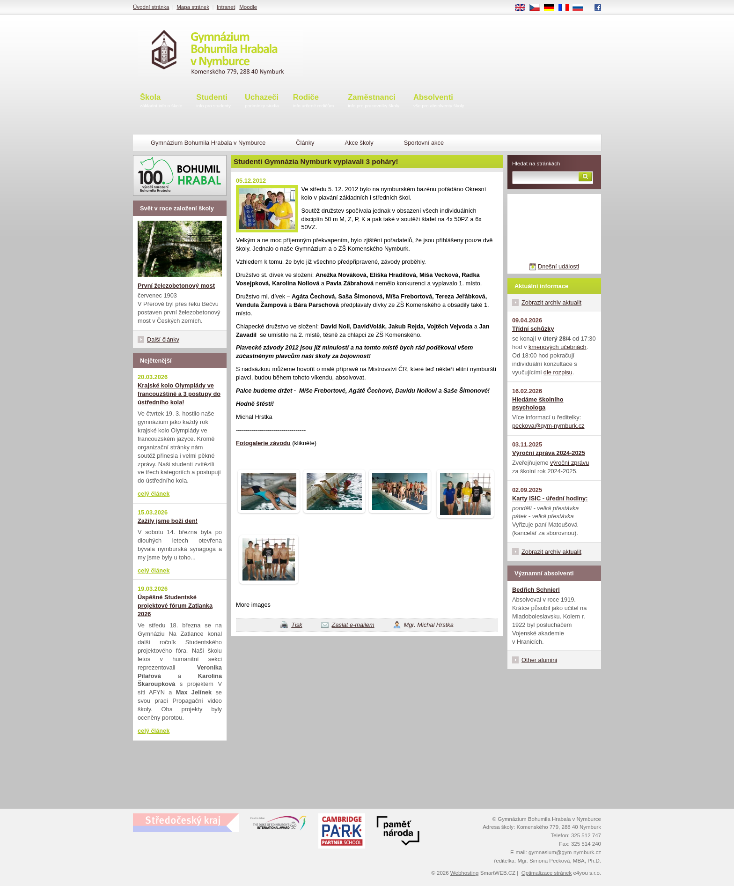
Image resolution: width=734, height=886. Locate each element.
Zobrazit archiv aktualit (551, 302)
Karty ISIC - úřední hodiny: (549, 498)
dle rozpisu (558, 372)
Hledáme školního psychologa (538, 403)
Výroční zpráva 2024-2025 (548, 452)
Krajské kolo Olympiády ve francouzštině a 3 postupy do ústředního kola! (179, 394)
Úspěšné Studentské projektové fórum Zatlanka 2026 (175, 606)
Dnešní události (558, 266)
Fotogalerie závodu (263, 443)
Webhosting (464, 873)
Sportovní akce (424, 142)
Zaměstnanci (373, 101)
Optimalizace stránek (546, 873)
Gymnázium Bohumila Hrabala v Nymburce (208, 142)
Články (305, 142)
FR (566, 8)
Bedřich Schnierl (536, 589)
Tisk (296, 624)
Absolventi (438, 101)
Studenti (213, 101)
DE (552, 8)
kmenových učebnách (557, 346)
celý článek (153, 493)
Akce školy (359, 142)
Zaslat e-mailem (353, 624)
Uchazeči (262, 101)
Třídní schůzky (533, 328)
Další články (163, 339)
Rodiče (313, 101)
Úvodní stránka (151, 7)
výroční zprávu (569, 462)
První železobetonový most (176, 285)
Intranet (226, 7)
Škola (161, 101)
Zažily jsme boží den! (168, 520)
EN (523, 8)
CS (538, 8)
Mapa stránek (192, 7)
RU (581, 8)
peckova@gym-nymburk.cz (548, 425)
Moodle (248, 7)
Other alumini (539, 659)
